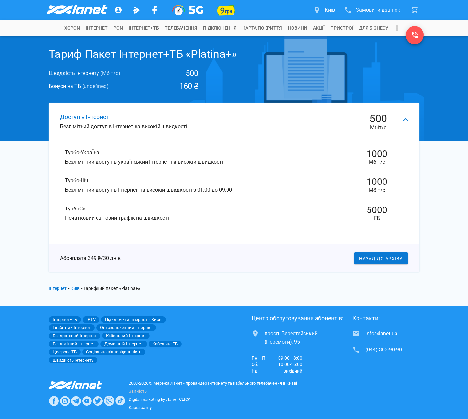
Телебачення (181, 28)
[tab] (72, 28)
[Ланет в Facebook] (54, 401)
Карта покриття (262, 28)
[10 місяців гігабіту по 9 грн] (226, 10)
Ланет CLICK (178, 399)
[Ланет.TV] (136, 10)
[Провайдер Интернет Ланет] (83, 385)
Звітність (138, 391)
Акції (319, 28)
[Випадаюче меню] (397, 28)
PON (118, 28)
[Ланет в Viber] (109, 401)
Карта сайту (140, 407)
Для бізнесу (373, 28)
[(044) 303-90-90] (415, 35)
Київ (75, 288)
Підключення (220, 28)
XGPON (72, 28)
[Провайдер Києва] (76, 10)
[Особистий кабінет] (118, 10)
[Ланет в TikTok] (120, 401)
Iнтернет (97, 28)
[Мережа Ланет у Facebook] (155, 10)
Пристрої (342, 28)
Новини (297, 28)
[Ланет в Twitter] (98, 401)
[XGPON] (188, 10)
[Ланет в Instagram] (65, 401)
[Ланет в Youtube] (87, 401)
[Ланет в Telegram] (76, 401)
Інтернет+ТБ (144, 28)
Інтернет (58, 288)
